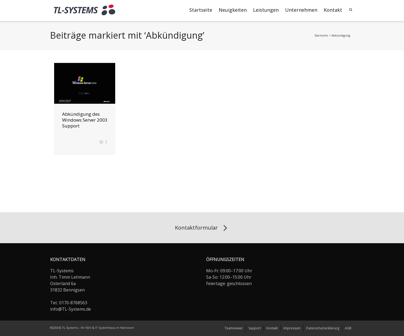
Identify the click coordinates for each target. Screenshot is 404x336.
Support (255, 328)
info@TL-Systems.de (70, 309)
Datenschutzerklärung (322, 328)
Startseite (200, 10)
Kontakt (333, 10)
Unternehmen (301, 10)
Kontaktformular (202, 228)
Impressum (292, 328)
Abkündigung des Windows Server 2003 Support (84, 120)
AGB (348, 328)
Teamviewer (234, 328)
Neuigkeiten (233, 10)
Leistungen (266, 10)
